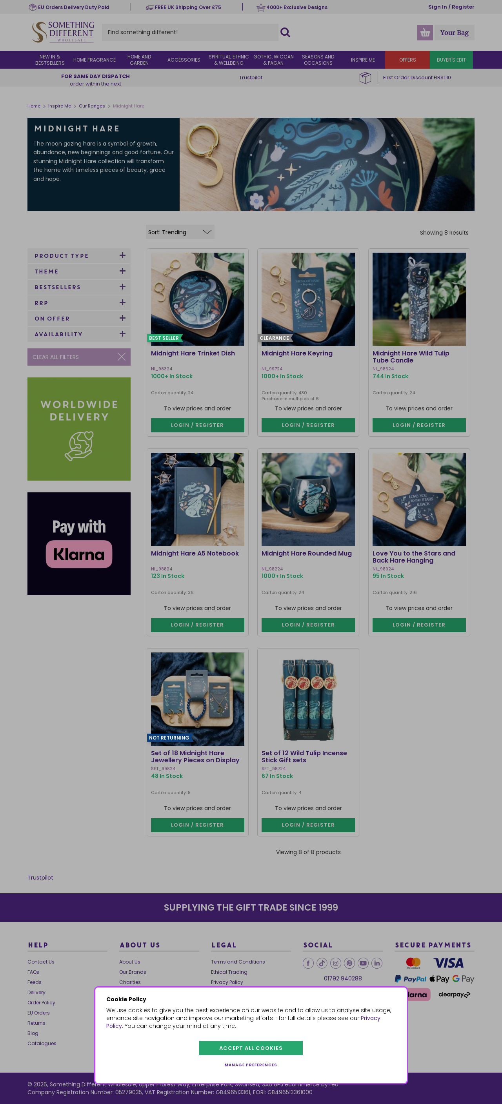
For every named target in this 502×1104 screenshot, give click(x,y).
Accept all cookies (251, 1048)
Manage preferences (251, 1065)
